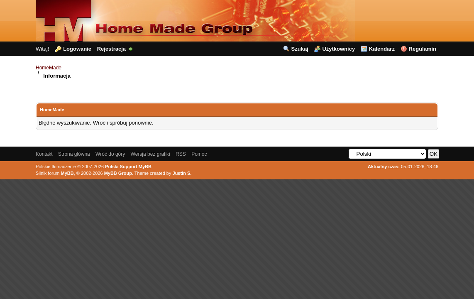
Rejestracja (111, 49)
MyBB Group (118, 173)
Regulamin (422, 49)
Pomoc (199, 154)
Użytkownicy (338, 49)
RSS (181, 154)
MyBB (67, 173)
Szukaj (299, 49)
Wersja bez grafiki (150, 154)
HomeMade (48, 68)
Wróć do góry (110, 154)
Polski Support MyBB (128, 166)
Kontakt (44, 154)
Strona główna (74, 154)
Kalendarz (382, 49)
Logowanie (77, 49)
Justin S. (182, 173)
